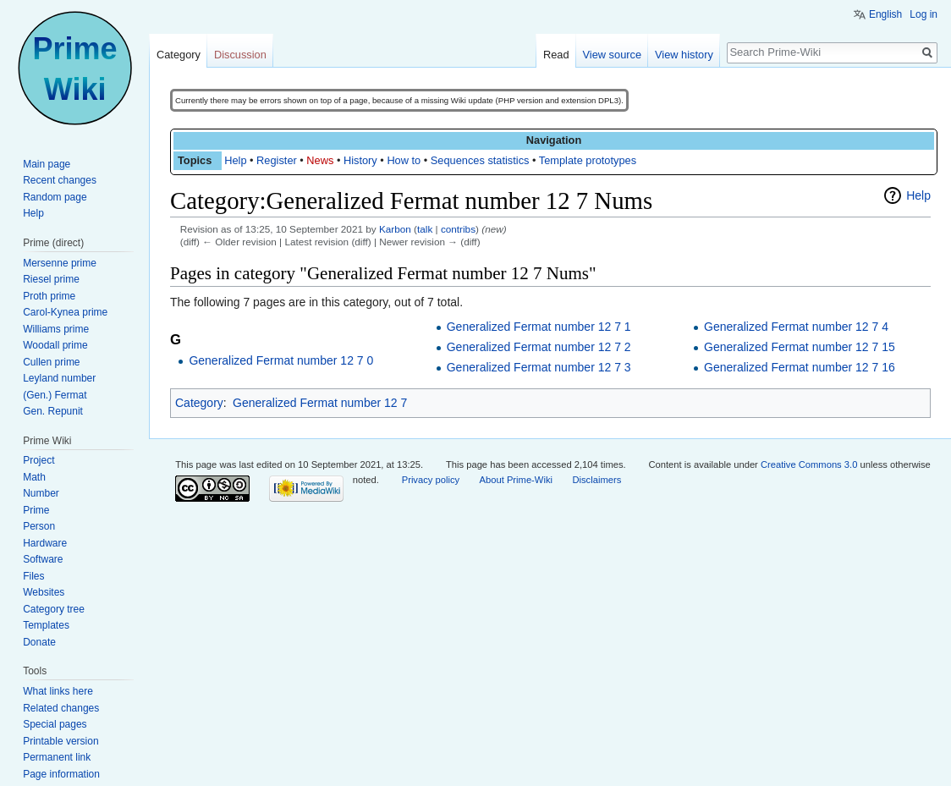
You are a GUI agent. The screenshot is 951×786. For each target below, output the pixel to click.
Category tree (54, 609)
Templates (46, 625)
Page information (61, 774)
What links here (58, 691)
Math (34, 477)
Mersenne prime (59, 263)
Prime (36, 510)
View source (612, 54)
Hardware (45, 543)
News (319, 160)
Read (556, 54)
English (885, 14)
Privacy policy (430, 480)
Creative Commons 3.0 (809, 464)
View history (684, 54)
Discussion (240, 54)
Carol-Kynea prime (65, 312)
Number (41, 493)
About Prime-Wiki (516, 480)
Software (43, 559)
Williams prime (56, 329)
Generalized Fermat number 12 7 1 (539, 326)
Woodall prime (55, 345)
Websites (43, 592)
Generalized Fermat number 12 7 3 (539, 367)
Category (199, 402)
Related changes (61, 708)
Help (235, 160)
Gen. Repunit (53, 411)
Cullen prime (51, 362)
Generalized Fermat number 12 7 (320, 402)
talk (424, 228)
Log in (923, 14)
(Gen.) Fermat (54, 395)
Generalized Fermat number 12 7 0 (281, 360)
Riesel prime (51, 279)
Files (33, 576)
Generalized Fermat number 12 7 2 (539, 347)
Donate (39, 642)
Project (38, 460)
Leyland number (59, 378)
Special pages (54, 724)
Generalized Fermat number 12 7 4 (796, 326)
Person (39, 526)
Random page (54, 197)
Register (276, 160)
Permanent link (57, 757)
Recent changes (59, 180)
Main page (46, 164)
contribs (458, 228)
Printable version (60, 741)
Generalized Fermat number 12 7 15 (799, 347)
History (360, 160)
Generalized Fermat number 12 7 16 (799, 367)
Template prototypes (587, 160)
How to (404, 160)
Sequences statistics (480, 160)
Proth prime (49, 296)
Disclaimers (596, 480)
